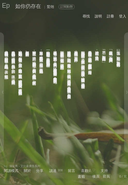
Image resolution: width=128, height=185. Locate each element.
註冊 (110, 16)
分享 (39, 171)
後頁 (96, 176)
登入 (122, 16)
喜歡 (84, 171)
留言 (71, 171)
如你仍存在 (28, 6)
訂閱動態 (66, 6)
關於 (27, 171)
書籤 (81, 176)
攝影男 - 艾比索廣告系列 (24, 166)
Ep (6, 5)
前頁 (106, 176)
